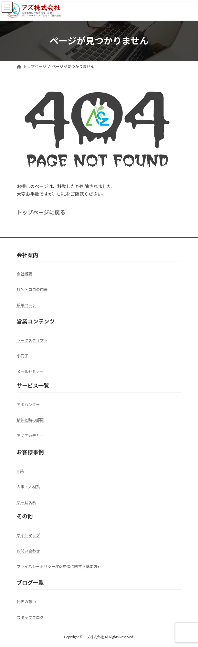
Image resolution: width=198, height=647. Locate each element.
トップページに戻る (41, 212)
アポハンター (28, 404)
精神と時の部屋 (30, 420)
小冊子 (22, 355)
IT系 (20, 471)
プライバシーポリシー (36, 566)
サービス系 (26, 502)
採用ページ (26, 305)
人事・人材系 (28, 486)
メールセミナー (30, 371)
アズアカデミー (30, 435)
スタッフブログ (30, 617)
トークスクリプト (32, 340)
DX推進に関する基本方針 (79, 566)
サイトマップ (28, 535)
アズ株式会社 (93, 637)
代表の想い (26, 601)
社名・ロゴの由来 (32, 289)
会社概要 (24, 274)
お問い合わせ (28, 551)
